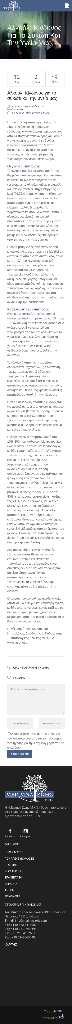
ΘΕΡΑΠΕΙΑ (11, 883)
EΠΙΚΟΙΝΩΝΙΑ (12, 896)
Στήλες (45, 113)
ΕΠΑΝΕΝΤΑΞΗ (13, 877)
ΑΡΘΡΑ (9, 890)
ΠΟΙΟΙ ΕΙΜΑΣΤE (14, 852)
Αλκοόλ (20, 113)
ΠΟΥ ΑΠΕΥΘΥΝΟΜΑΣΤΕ (19, 858)
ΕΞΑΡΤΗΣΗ (11, 864)
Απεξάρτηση (32, 113)
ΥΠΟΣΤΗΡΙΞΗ (13, 871)
